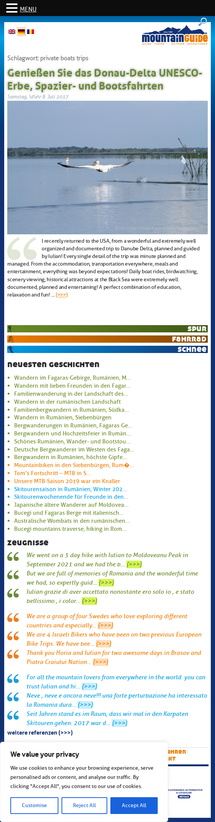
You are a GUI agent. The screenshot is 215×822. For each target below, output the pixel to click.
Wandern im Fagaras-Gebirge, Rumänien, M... (72, 378)
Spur (197, 328)
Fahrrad (189, 338)
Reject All (84, 805)
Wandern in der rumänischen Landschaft (67, 402)
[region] (84, 782)
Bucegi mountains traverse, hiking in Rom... (70, 529)
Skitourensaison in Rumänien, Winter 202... (70, 489)
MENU (28, 9)
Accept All (134, 805)
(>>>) (62, 294)
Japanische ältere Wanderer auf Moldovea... (71, 505)
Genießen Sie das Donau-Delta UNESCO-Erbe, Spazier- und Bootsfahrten (104, 78)
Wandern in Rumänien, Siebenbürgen (63, 417)
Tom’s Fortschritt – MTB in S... (52, 473)
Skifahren (170, 752)
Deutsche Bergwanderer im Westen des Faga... (74, 449)
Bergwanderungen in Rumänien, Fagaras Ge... (73, 425)
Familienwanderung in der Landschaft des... (71, 394)
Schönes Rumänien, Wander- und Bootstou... (72, 441)
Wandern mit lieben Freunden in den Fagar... (72, 386)
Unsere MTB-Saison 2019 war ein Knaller (67, 481)
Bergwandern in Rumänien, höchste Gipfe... (70, 457)
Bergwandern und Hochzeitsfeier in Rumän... (72, 433)
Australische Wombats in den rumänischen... (72, 521)
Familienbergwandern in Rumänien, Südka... (71, 410)
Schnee (192, 349)
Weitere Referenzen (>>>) (40, 732)
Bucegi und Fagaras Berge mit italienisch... (69, 513)
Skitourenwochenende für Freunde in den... (71, 497)
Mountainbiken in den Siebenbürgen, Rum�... (74, 465)
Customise (34, 805)
